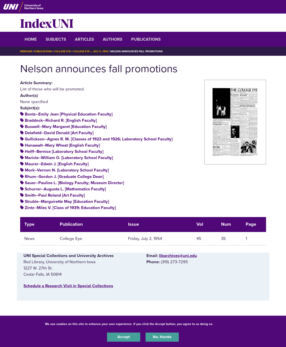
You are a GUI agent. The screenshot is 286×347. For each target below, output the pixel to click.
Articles (84, 39)
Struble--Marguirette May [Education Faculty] (67, 201)
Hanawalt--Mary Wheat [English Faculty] (62, 145)
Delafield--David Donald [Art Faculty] (59, 132)
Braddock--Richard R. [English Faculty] (61, 120)
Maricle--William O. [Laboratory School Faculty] (69, 157)
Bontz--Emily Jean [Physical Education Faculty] (69, 114)
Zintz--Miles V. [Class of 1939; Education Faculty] (70, 207)
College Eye (64, 51)
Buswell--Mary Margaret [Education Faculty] (66, 126)
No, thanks (162, 336)
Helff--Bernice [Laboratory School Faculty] (64, 151)
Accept (123, 336)
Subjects (56, 39)
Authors (112, 39)
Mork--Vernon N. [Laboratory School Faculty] (67, 170)
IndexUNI (46, 22)
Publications (146, 39)
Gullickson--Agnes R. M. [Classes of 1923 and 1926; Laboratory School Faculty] (99, 139)
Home (31, 39)
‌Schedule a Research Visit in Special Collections (68, 285)
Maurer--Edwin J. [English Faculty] (57, 164)
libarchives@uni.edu (178, 255)
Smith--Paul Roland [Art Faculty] (55, 195)
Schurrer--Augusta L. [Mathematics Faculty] (65, 188)
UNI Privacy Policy (228, 323)
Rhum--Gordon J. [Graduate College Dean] (64, 176)
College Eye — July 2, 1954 (93, 51)
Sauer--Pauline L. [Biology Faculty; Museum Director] (74, 182)
